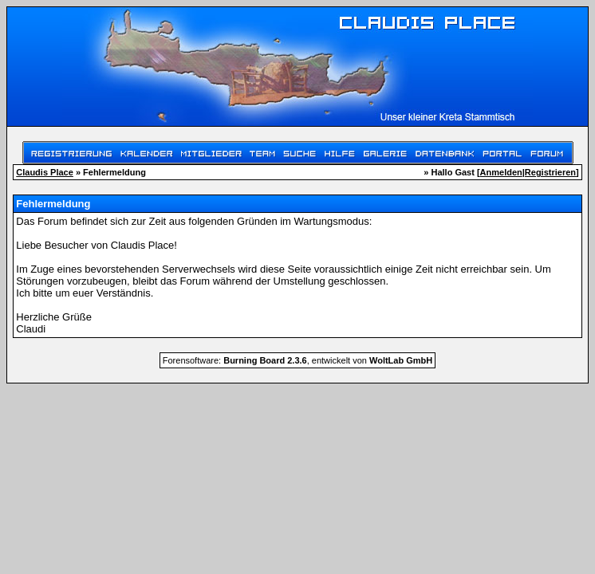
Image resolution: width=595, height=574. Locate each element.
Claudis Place (44, 172)
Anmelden (501, 172)
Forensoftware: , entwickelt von (297, 360)
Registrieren (550, 172)
